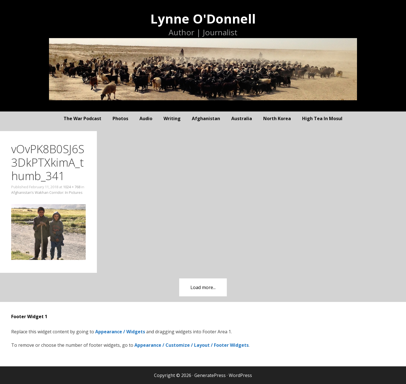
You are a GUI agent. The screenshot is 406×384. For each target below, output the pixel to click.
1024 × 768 (71, 186)
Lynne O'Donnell (203, 18)
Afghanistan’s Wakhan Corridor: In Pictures (47, 192)
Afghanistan (206, 118)
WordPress (240, 375)
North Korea (277, 118)
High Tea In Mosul (322, 118)
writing (172, 118)
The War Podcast (82, 118)
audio (145, 118)
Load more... (203, 287)
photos (120, 118)
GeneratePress (210, 375)
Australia (241, 118)
